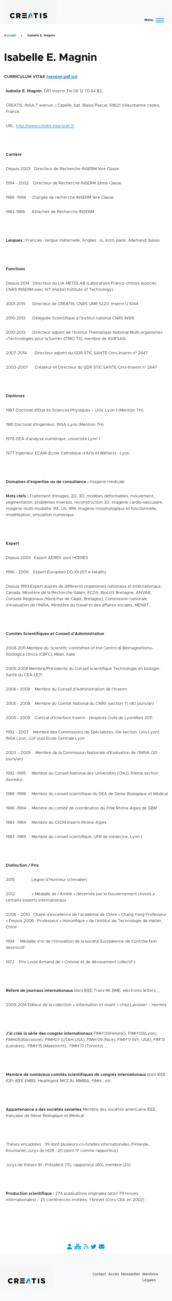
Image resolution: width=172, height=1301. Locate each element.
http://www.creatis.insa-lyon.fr (45, 126)
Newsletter (130, 1274)
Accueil (10, 35)
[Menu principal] (152, 20)
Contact (99, 1274)
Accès (113, 1274)
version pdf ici (62, 77)
